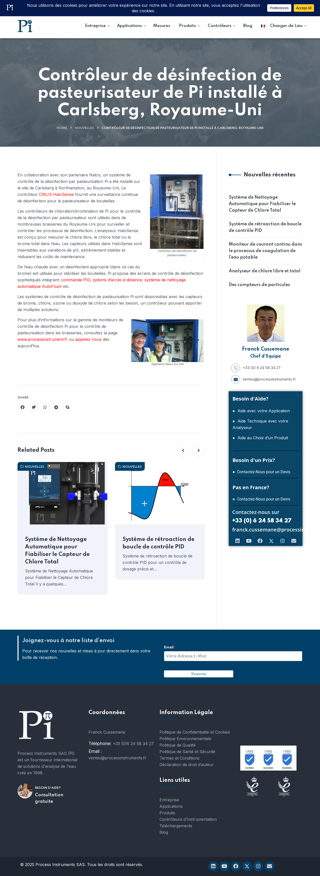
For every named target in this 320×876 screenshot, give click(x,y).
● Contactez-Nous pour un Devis (261, 471)
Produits (167, 812)
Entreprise (169, 799)
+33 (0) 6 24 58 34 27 (255, 368)
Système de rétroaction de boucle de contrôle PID (158, 543)
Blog (164, 832)
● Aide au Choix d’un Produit (260, 437)
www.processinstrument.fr (43, 339)
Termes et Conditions (180, 758)
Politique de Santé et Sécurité (187, 751)
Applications (171, 806)
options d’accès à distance (117, 279)
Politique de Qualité (178, 745)
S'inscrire (198, 674)
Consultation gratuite (49, 798)
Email (170, 647)
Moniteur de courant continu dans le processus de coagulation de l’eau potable (265, 251)
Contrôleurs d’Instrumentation (188, 819)
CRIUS (45, 194)
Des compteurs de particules (259, 285)
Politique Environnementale (185, 738)
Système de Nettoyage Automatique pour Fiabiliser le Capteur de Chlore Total (57, 551)
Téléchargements (176, 825)
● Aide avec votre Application (261, 410)
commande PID (75, 279)
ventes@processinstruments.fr (263, 379)
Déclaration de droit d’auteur (187, 764)
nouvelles (84, 128)
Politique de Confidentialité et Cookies (195, 732)
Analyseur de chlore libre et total (264, 271)
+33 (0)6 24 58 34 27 (133, 743)
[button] (183, 450)
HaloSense (64, 194)
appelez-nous (88, 339)
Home (62, 128)
